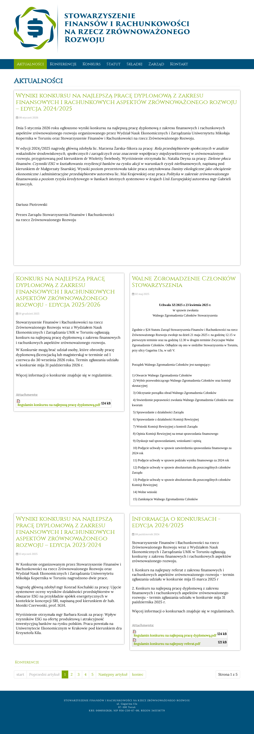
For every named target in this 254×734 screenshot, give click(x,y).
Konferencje (63, 64)
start (20, 674)
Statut (114, 64)
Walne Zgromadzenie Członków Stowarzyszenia (184, 282)
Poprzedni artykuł (44, 674)
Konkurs (92, 64)
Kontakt (179, 64)
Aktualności (30, 64)
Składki (134, 64)
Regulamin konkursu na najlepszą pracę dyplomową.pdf (58, 405)
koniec (137, 674)
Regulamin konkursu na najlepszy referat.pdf (167, 644)
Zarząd (156, 64)
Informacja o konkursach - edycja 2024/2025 (176, 522)
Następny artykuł (112, 674)
